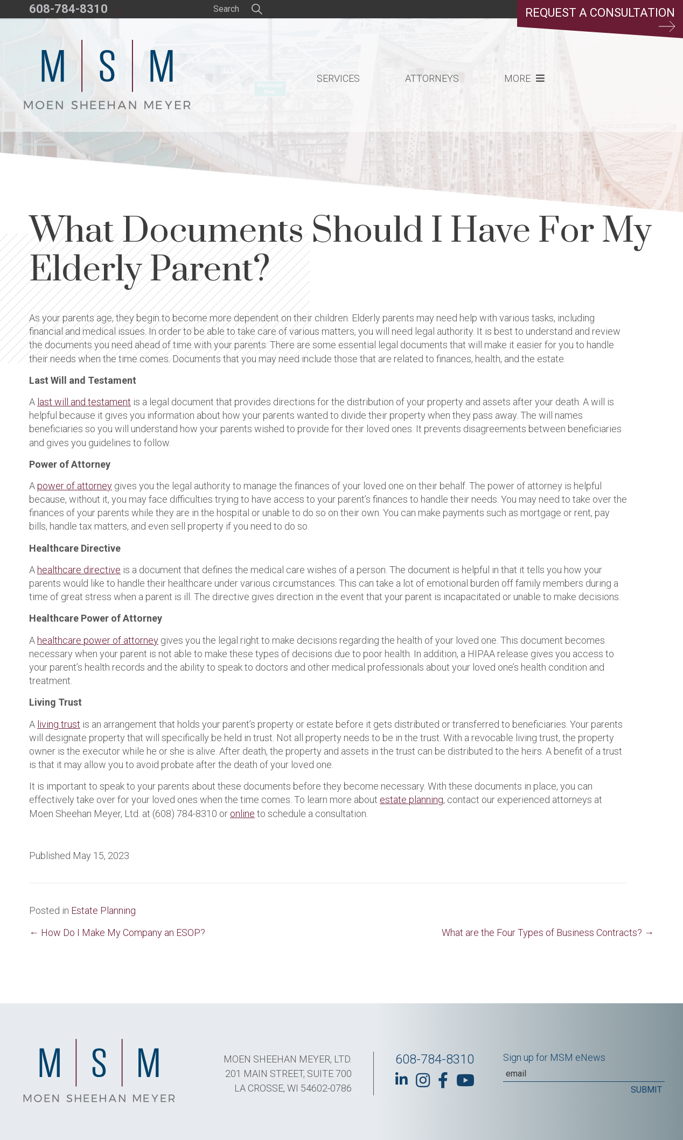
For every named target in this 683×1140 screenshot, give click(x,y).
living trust (58, 724)
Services (338, 78)
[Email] (584, 1074)
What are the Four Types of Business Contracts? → (548, 932)
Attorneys (432, 78)
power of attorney (74, 485)
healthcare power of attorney (97, 640)
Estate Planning (103, 910)
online (242, 813)
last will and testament (84, 401)
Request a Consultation (600, 19)
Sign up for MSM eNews (554, 1057)
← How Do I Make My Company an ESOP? (117, 932)
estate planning (411, 799)
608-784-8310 (68, 9)
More (517, 78)
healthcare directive (79, 569)
